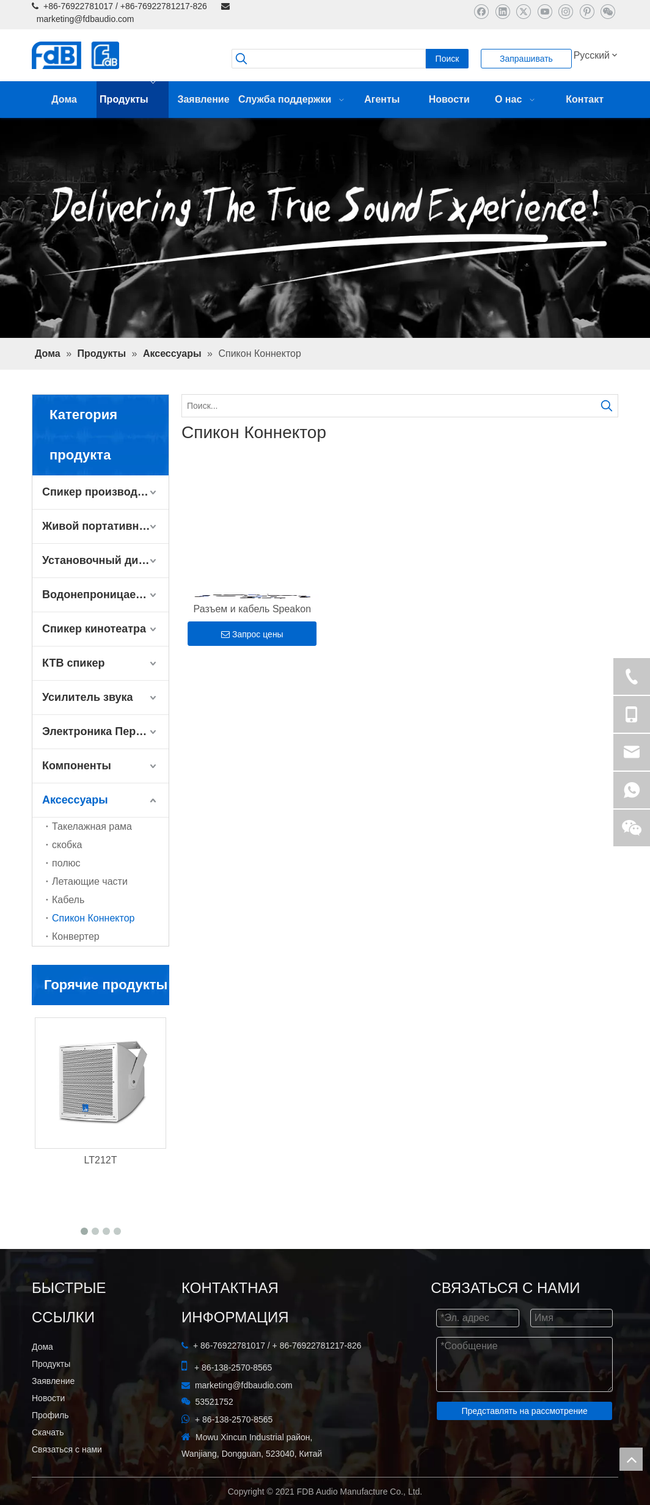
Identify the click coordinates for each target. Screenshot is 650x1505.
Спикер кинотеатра (94, 629)
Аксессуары (75, 800)
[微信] (607, 11)
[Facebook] (481, 11)
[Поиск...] (389, 406)
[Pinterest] (586, 11)
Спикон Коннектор (93, 918)
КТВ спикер (73, 663)
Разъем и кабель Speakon (252, 609)
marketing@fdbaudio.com (85, 19)
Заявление (53, 1381)
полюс (66, 863)
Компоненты (76, 766)
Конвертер (76, 936)
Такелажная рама (92, 826)
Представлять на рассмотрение (524, 1411)
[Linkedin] (502, 11)
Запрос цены (252, 634)
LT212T (100, 1160)
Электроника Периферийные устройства (105, 731)
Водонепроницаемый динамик (105, 594)
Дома (42, 1347)
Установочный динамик (105, 560)
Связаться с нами (67, 1449)
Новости (48, 1398)
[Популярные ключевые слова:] (447, 58)
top (631, 1459)
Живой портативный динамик (105, 526)
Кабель (68, 900)
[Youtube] (544, 11)
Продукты (51, 1364)
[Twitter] (523, 11)
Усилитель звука (87, 697)
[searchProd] (329, 58)
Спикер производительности (105, 492)
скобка (67, 845)
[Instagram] (565, 11)
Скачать (48, 1432)
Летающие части (90, 881)
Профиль (50, 1415)
